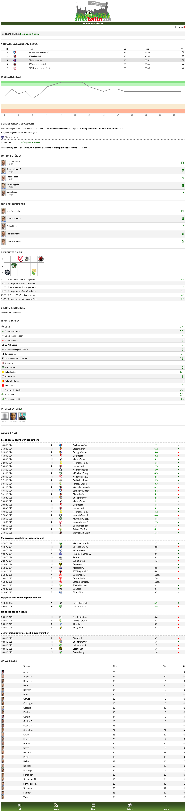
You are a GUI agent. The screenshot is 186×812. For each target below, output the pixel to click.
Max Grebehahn (13, 210)
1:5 (156, 543)
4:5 (156, 603)
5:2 (156, 624)
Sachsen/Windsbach (37, 52)
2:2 (156, 445)
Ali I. (25, 672)
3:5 (156, 568)
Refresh (179, 27)
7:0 (156, 578)
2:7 (156, 645)
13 (182, 162)
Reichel (27, 766)
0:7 (156, 589)
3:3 (156, 483)
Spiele (130, 806)
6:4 (156, 571)
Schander (28, 774)
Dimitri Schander (14, 241)
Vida (25, 797)
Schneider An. (30, 783)
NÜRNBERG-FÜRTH (93, 23)
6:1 (182, 295)
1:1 (182, 283)
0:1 (156, 554)
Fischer (27, 712)
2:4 (156, 490)
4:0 (182, 279)
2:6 (156, 652)
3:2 (156, 455)
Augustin (27, 676)
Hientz (26, 743)
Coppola (27, 707)
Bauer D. (27, 681)
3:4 (156, 606)
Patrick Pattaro (13, 161)
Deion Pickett (12, 191)
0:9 (156, 547)
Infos (23, 142)
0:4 (156, 617)
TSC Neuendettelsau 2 (38, 68)
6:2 (156, 448)
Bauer (26, 685)
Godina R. (28, 725)
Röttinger (28, 770)
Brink (26, 694)
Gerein (26, 716)
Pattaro (27, 752)
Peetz (26, 757)
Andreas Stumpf (14, 169)
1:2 (156, 511)
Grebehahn (28, 730)
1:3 (156, 480)
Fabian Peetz (12, 176)
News (56, 806)
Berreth (27, 690)
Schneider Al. (29, 779)
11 (182, 210)
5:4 (156, 641)
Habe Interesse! (33, 142)
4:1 (156, 462)
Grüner (26, 734)
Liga (93, 806)
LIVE (19, 806)
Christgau (28, 703)
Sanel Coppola (13, 184)
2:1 (156, 476)
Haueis (26, 739)
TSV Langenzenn (36, 60)
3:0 (156, 452)
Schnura (27, 788)
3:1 (156, 459)
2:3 (182, 287)
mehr (166, 806)
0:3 (156, 473)
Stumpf (27, 792)
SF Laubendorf (35, 56)
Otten (26, 748)
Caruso (26, 698)
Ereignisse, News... (29, 34)
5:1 (182, 291)
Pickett (26, 761)
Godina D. (28, 721)
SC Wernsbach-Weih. (38, 64)
